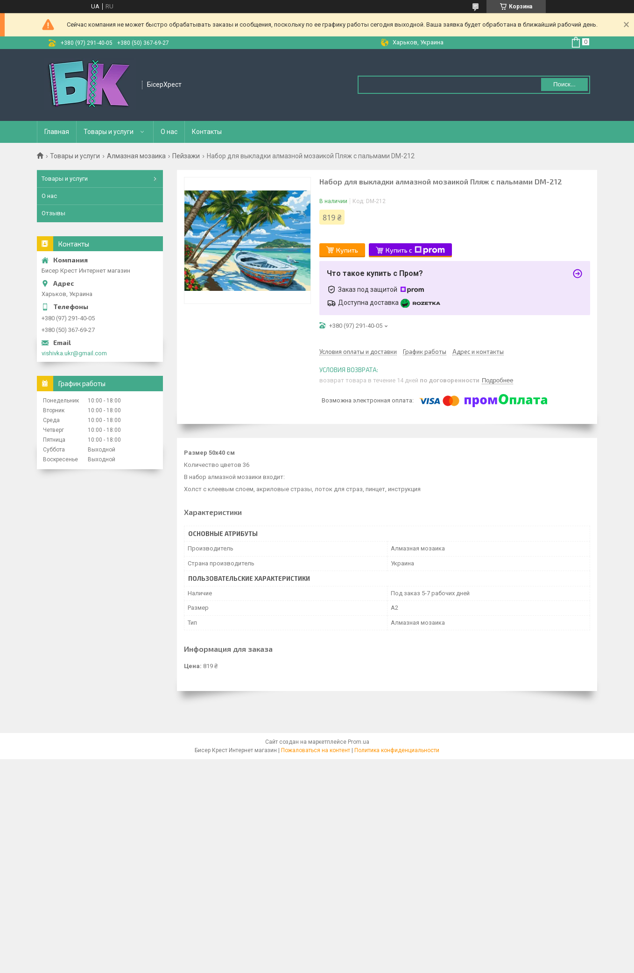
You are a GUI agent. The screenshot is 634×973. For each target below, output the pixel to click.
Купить (347, 250)
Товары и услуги (109, 131)
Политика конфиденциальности (396, 750)
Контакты (207, 131)
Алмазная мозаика (136, 156)
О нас (169, 131)
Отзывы (53, 213)
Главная (56, 131)
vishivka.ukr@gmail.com (74, 353)
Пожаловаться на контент (315, 750)
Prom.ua (358, 742)
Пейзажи (186, 156)
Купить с (415, 250)
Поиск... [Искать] (564, 84)
